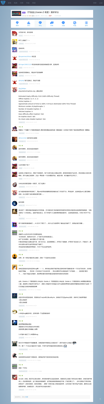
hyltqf (20, 67)
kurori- (21, 35)
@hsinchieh (23, 138)
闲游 (34, 3)
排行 (28, 23)
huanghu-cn (22, 141)
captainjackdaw (23, 349)
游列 (86, 23)
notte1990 (21, 316)
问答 (21, 3)
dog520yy (21, 218)
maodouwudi (22, 360)
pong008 (21, 337)
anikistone (22, 186)
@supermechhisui (25, 56)
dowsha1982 (22, 226)
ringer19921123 (23, 59)
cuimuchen (22, 261)
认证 (101, 3)
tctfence (21, 43)
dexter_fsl (21, 205)
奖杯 (17, 23)
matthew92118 (23, 250)
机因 (15, 3)
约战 (27, 3)
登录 (94, 3)
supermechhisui (23, 51)
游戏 (9, 3)
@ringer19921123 (25, 64)
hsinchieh (21, 133)
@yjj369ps (22, 88)
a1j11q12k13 (22, 289)
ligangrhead (22, 152)
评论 (40, 23)
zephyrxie (21, 305)
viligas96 (21, 389)
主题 (63, 23)
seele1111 (22, 122)
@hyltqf (21, 80)
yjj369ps (21, 75)
